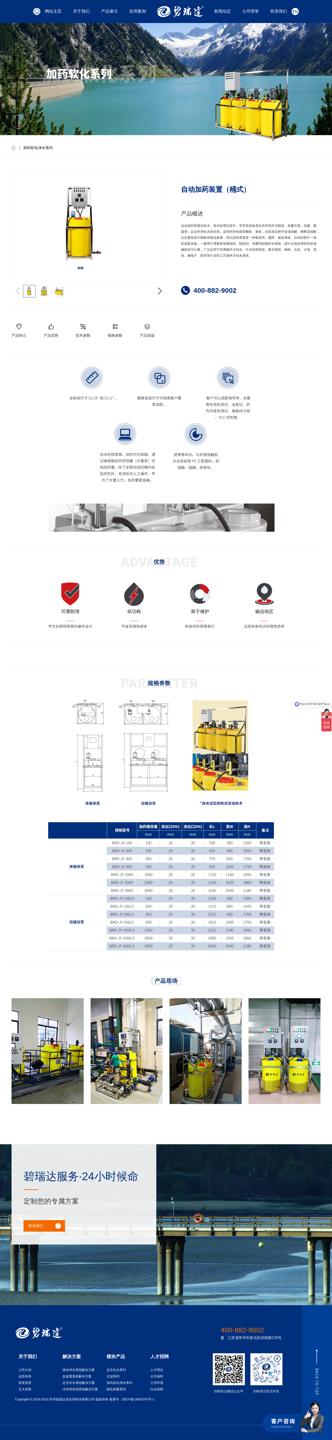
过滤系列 (113, 1376)
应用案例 (137, 11)
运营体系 (24, 1376)
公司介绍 (24, 1370)
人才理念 (156, 1370)
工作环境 (156, 1383)
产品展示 (109, 11)
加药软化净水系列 (38, 148)
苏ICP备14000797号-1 (138, 1399)
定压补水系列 (116, 1370)
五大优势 (24, 1389)
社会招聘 (156, 1389)
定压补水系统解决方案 (78, 1383)
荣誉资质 (24, 1383)
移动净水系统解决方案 (78, 1370)
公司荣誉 (250, 11)
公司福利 (156, 1376)
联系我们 (278, 11)
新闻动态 (222, 11)
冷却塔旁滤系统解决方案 (80, 1389)
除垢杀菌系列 (116, 1389)
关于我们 (81, 11)
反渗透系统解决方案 (77, 1376)
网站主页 (53, 11)
